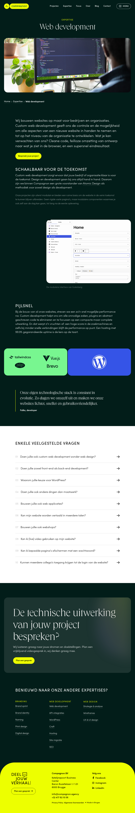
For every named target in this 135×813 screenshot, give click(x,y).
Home (7, 101)
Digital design (22, 735)
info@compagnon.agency (65, 793)
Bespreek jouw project (28, 155)
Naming (19, 721)
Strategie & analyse (93, 711)
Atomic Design (91, 183)
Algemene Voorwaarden (74, 802)
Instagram (99, 782)
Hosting (53, 736)
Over (88, 5)
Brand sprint (21, 708)
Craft (51, 729)
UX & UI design (90, 725)
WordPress (54, 723)
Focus (78, 5)
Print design (21, 728)
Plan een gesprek (24, 660)
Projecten (54, 5)
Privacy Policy (57, 802)
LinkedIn (98, 787)
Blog (97, 5)
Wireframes (89, 718)
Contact (107, 5)
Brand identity (22, 714)
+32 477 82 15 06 (60, 797)
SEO (51, 750)
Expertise (67, 5)
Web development (58, 709)
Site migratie (55, 743)
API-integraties (56, 716)
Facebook (99, 777)
